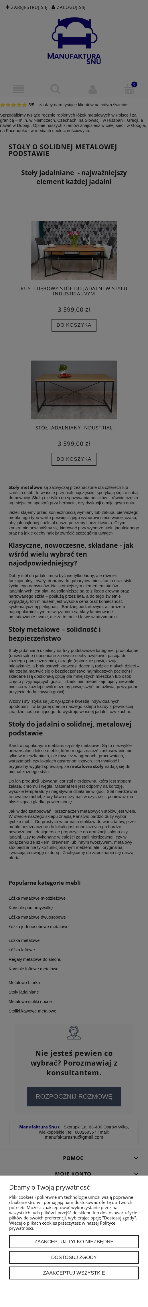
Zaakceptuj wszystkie (74, 1273)
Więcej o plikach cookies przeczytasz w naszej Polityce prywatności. (62, 1225)
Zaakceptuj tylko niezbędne (74, 1241)
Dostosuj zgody (74, 1257)
